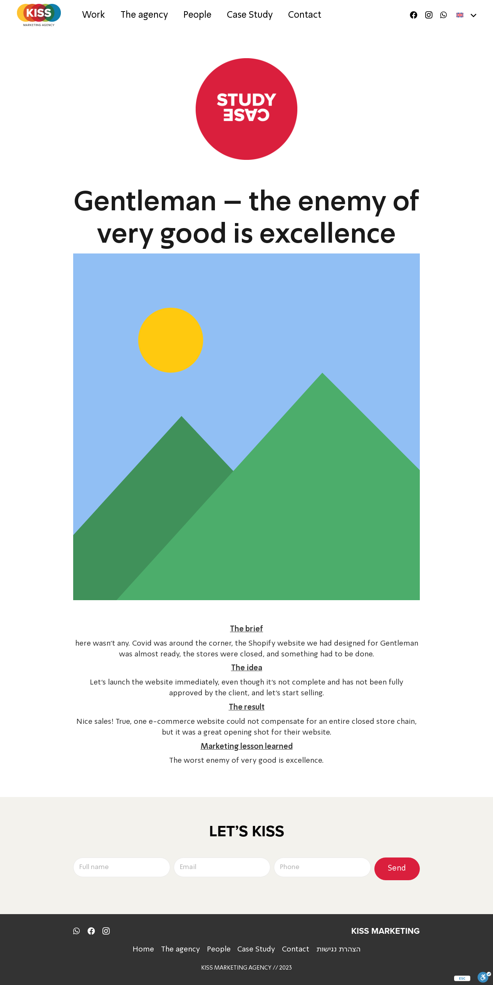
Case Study (256, 949)
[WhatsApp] (443, 15)
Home (143, 949)
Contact (295, 949)
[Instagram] (429, 15)
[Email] (222, 867)
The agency (180, 949)
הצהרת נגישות (338, 949)
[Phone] (322, 867)
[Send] (397, 868)
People (219, 949)
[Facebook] (414, 15)
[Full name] (121, 867)
